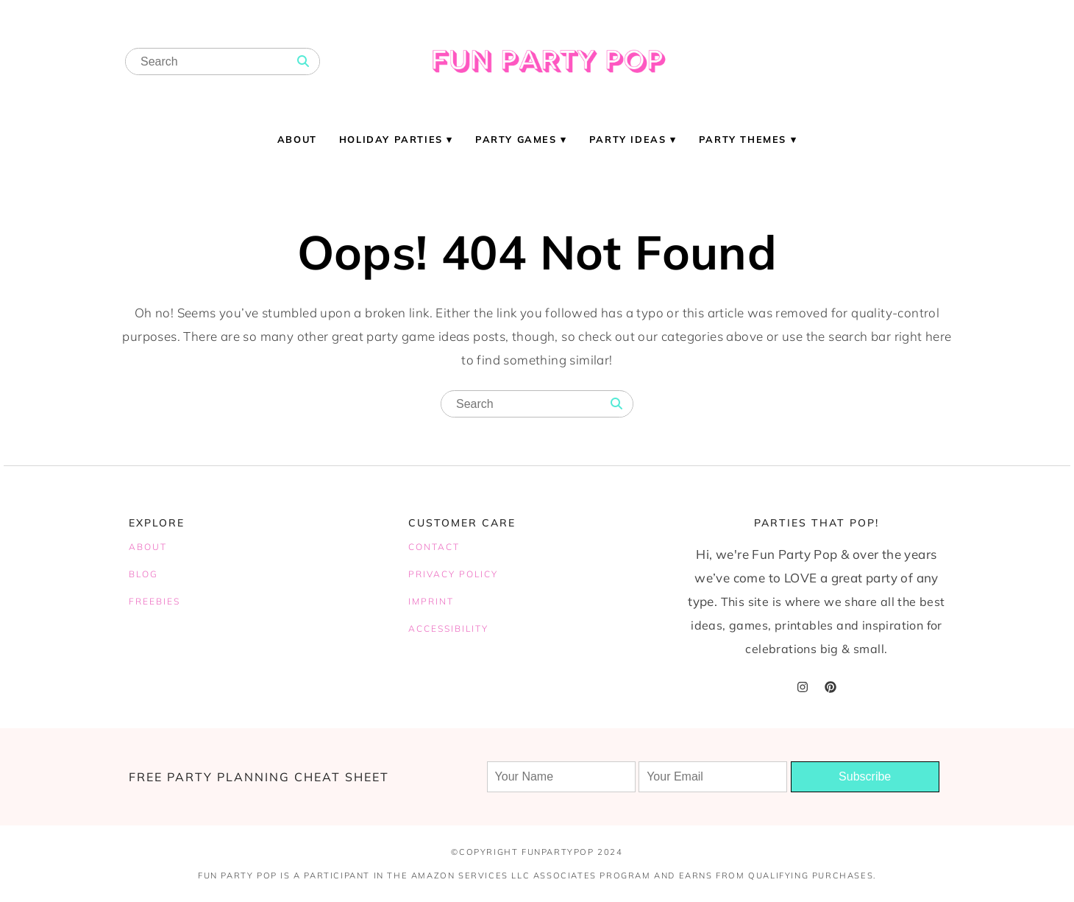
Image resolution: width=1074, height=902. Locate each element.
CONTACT (434, 546)
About (297, 139)
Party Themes (742, 139)
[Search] (303, 62)
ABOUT (148, 546)
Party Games (516, 139)
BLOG (143, 573)
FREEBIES (154, 601)
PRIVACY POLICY (453, 573)
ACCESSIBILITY (448, 628)
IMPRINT (431, 601)
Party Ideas (627, 139)
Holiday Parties (391, 139)
